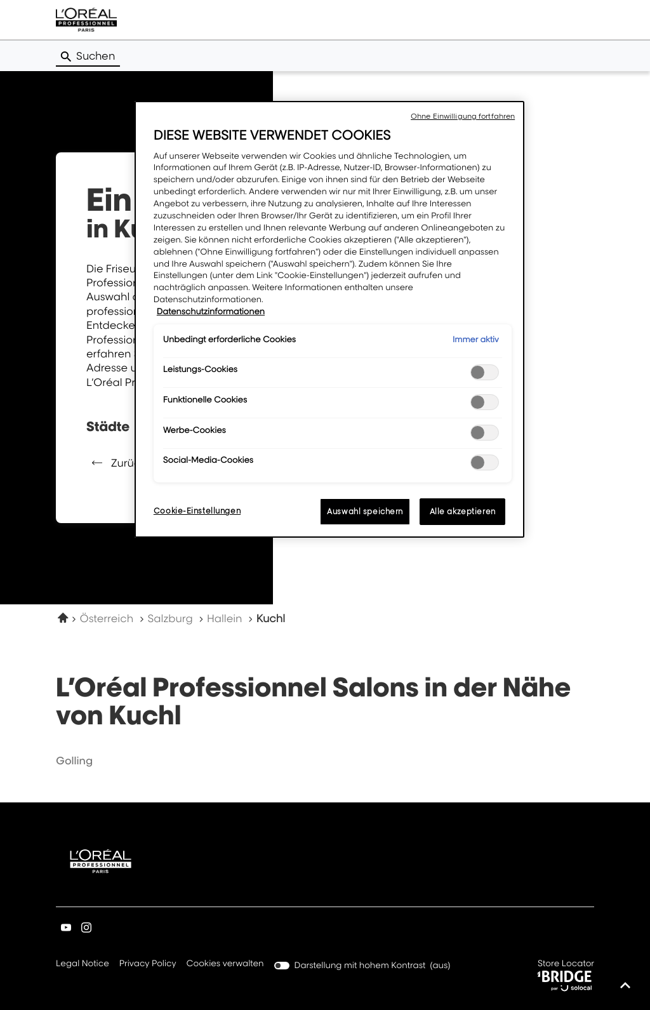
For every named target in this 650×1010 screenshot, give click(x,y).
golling (74, 760)
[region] (329, 319)
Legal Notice (82, 964)
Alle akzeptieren (463, 511)
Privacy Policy (147, 964)
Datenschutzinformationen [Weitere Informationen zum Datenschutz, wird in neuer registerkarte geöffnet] (211, 312)
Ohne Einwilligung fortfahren (463, 116)
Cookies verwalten (225, 964)
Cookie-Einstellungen (197, 510)
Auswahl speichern (365, 511)
